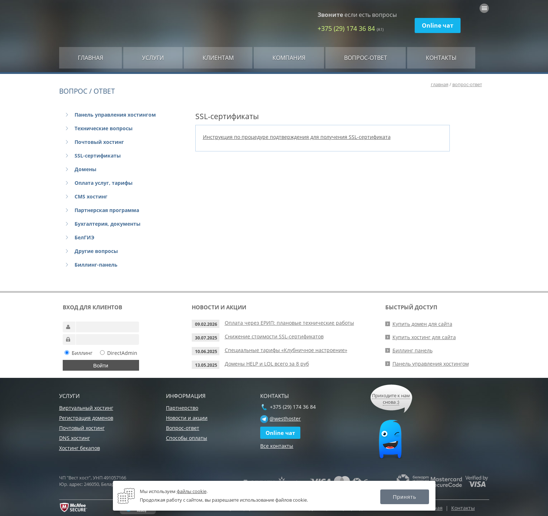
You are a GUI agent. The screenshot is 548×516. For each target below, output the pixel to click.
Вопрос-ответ (365, 58)
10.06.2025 (206, 351)
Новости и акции (187, 417)
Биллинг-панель (96, 264)
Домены (85, 169)
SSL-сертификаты (98, 155)
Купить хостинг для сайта (424, 337)
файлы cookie (191, 491)
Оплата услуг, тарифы (104, 182)
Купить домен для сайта (422, 323)
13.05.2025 (206, 365)
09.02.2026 (206, 324)
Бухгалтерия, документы (107, 223)
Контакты (441, 58)
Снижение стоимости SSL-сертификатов (274, 336)
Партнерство (182, 407)
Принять (404, 497)
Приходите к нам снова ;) (391, 398)
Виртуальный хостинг (86, 407)
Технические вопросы (104, 128)
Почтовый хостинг (99, 142)
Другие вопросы (96, 251)
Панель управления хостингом (115, 114)
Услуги (153, 58)
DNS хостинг (74, 438)
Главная (90, 58)
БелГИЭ (84, 237)
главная (439, 84)
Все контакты (276, 445)
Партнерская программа (107, 210)
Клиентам (218, 58)
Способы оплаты (186, 438)
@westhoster (285, 418)
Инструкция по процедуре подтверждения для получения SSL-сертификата (297, 136)
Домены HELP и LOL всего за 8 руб (267, 363)
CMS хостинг (91, 196)
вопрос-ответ (467, 84)
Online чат (437, 25)
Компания (288, 58)
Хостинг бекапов (79, 448)
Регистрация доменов (86, 417)
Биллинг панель (412, 350)
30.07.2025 (206, 338)
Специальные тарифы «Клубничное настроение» (286, 350)
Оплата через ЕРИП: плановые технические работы (289, 322)
